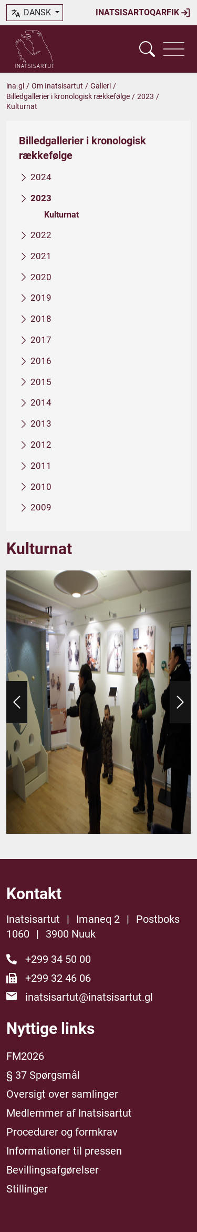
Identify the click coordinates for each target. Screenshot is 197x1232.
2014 (40, 402)
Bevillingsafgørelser (52, 1170)
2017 (40, 339)
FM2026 (25, 1056)
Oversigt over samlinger (62, 1094)
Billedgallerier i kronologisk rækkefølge (68, 96)
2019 (40, 297)
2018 (40, 318)
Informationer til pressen (64, 1151)
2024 (40, 177)
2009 (40, 507)
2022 (40, 235)
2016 (40, 361)
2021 (40, 256)
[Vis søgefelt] (147, 49)
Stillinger (27, 1188)
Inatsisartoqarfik (143, 12)
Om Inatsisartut (57, 86)
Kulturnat (61, 214)
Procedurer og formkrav (62, 1132)
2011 (40, 465)
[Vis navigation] (173, 49)
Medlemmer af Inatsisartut (69, 1113)
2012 (40, 444)
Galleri (100, 86)
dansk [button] (31, 13)
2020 (40, 276)
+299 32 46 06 (58, 978)
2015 (40, 381)
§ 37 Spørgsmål (43, 1075)
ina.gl (15, 86)
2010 (40, 486)
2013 (40, 423)
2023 (145, 96)
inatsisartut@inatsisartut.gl (89, 997)
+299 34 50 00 (58, 959)
